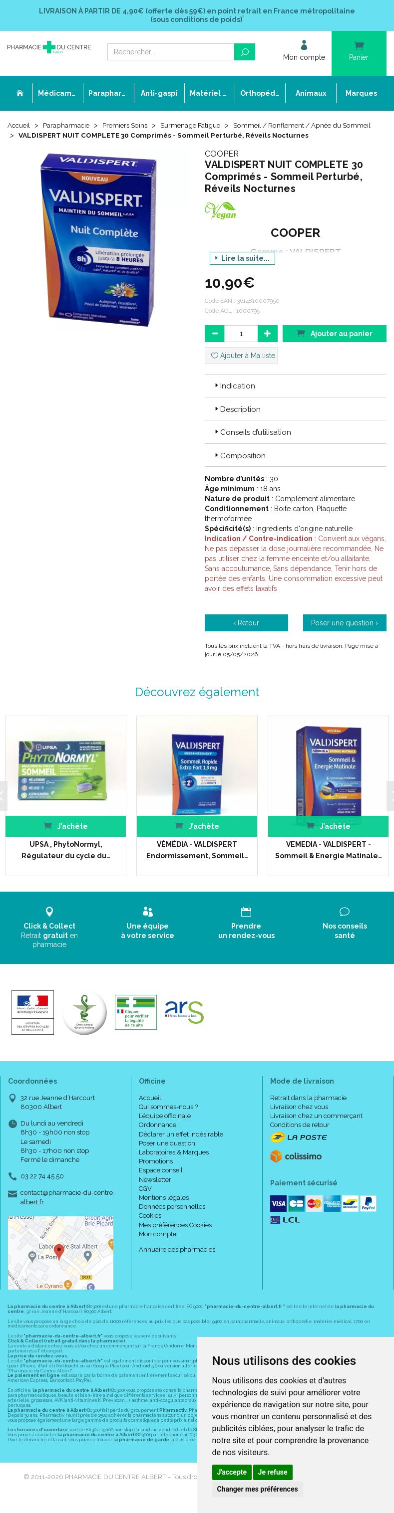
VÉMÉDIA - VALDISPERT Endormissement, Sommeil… (197, 860)
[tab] (296, 396)
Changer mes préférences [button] (257, 1489)
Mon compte (157, 1244)
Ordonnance (157, 1135)
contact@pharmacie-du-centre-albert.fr (67, 1207)
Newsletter (155, 1189)
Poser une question (167, 1153)
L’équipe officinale (165, 1126)
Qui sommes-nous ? (168, 1117)
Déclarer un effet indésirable (181, 1144)
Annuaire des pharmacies (177, 1260)
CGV (145, 1199)
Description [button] (237, 419)
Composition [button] (239, 465)
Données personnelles (172, 1217)
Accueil (19, 126)
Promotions (156, 1171)
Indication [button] (234, 396)
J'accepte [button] (232, 1472)
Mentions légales (164, 1208)
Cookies (150, 1226)
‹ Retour (246, 633)
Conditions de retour (300, 1135)
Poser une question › (344, 633)
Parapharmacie (68, 126)
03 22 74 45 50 (42, 1186)
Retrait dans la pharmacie (308, 1108)
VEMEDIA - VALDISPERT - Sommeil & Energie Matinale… (328, 860)
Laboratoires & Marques (174, 1162)
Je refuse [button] (273, 1472)
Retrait (49, 937)
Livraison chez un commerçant (316, 1126)
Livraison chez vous (299, 1117)
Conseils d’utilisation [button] (252, 442)
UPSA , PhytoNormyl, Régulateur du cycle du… (65, 860)
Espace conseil (161, 1180)
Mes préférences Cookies (175, 1235)
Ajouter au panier (335, 343)
